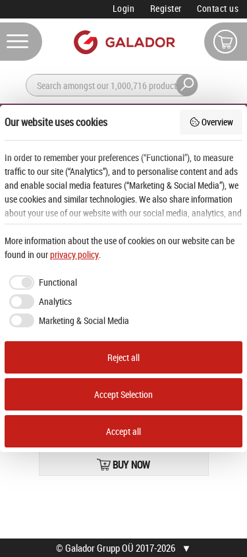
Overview (211, 121)
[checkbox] (41, 282)
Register (166, 8)
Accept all (123, 431)
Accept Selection (123, 394)
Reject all (123, 357)
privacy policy (74, 254)
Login (124, 8)
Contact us (217, 8)
